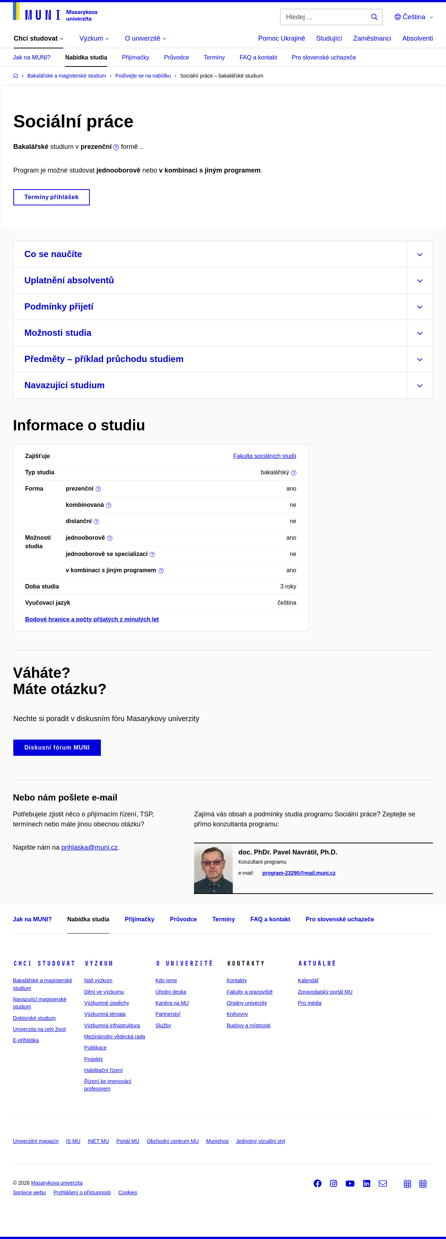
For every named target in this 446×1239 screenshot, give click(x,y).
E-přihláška (26, 1040)
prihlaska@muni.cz (89, 847)
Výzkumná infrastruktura (112, 1025)
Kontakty (236, 980)
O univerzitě (184, 963)
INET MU (98, 1141)
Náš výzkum (98, 980)
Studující (329, 38)
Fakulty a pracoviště (250, 992)
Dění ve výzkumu (104, 992)
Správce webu (29, 1192)
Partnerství (168, 1014)
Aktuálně (317, 963)
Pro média (309, 1003)
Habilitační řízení (103, 1070)
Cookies (128, 1192)
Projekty (93, 1059)
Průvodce (176, 57)
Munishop (217, 1141)
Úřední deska (171, 992)
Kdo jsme (166, 980)
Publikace (95, 1048)
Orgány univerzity (247, 1003)
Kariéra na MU (172, 1003)
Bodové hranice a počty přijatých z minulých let (92, 619)
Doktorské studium (34, 1018)
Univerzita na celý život (39, 1029)
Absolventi (417, 38)
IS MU (73, 1141)
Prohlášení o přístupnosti (82, 1192)
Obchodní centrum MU (173, 1141)
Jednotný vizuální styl (260, 1141)
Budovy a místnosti (248, 1025)
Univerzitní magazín (36, 1141)
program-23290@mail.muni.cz (299, 873)
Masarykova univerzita (56, 1183)
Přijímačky (135, 57)
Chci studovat (44, 963)
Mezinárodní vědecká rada (114, 1037)
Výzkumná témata (105, 1014)
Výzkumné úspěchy (106, 1003)
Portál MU (127, 1141)
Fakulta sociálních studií (264, 456)
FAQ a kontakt (258, 57)
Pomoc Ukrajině (281, 38)
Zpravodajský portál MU (325, 992)
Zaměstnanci (372, 38)
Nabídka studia (86, 57)
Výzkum (98, 963)
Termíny (214, 57)
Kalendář (308, 980)
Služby (163, 1025)
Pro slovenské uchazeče (324, 57)
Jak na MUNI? (31, 57)
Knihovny (237, 1014)
